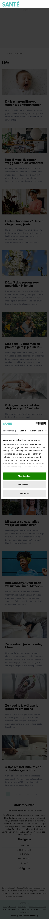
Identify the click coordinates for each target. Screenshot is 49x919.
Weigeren (24, 493)
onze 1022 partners (18, 444)
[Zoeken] (45, 4)
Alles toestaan (24, 476)
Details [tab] (23, 431)
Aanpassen (24, 484)
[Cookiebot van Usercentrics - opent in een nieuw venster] (35, 423)
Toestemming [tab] (9, 431)
